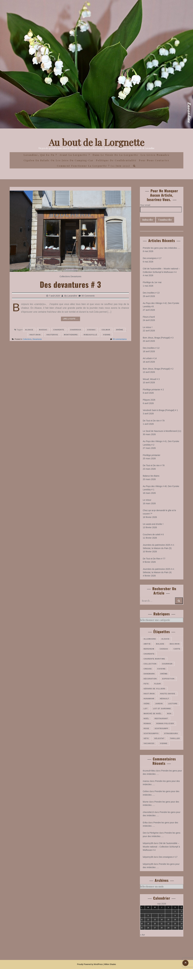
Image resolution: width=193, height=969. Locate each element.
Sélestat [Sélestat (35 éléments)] (159, 738)
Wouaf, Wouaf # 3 (151, 379)
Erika (145, 822)
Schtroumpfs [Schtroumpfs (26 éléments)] (151, 733)
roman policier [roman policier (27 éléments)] (165, 723)
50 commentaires (120, 339)
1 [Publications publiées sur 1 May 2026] (168, 911)
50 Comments (88, 296)
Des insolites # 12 (151, 348)
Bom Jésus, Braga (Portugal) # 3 (158, 337)
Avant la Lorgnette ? (75, 154)
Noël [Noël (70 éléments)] (146, 718)
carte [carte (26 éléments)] (177, 649)
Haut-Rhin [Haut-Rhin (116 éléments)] (149, 694)
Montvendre (71, 335)
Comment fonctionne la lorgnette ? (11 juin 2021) (93, 165)
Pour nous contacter (154, 160)
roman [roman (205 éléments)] (147, 723)
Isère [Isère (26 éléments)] (147, 703)
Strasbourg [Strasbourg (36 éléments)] (171, 733)
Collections (65, 276)
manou (146, 781)
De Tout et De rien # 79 (154, 420)
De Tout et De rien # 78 (154, 465)
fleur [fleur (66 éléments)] (157, 684)
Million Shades (110, 964)
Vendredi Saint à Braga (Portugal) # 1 (160, 410)
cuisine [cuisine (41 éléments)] (161, 669)
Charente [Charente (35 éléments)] (149, 654)
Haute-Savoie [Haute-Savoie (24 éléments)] (167, 694)
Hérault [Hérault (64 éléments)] (164, 698)
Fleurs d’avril (149, 317)
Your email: (145, 205)
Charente (58, 330)
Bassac (43, 330)
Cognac (91, 330)
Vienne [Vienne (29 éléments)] (163, 743)
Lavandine (72, 296)
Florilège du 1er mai (152, 282)
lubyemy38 (148, 843)
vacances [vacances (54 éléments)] (149, 743)
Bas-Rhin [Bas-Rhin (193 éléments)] (175, 644)
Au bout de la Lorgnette (96, 142)
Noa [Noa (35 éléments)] (169, 713)
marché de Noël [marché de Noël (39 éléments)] (153, 713)
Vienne (107, 335)
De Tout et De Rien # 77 (154, 558)
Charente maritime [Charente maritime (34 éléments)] (154, 659)
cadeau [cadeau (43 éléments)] (164, 649)
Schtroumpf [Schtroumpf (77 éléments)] (161, 728)
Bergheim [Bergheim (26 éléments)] (149, 649)
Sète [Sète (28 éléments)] (146, 738)
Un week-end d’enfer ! (153, 524)
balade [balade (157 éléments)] (160, 644)
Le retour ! (147, 327)
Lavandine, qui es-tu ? (40, 154)
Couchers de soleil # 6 (153, 534)
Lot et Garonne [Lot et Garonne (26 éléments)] (162, 708)
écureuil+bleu (149, 770)
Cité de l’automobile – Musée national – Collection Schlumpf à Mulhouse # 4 (161, 846)
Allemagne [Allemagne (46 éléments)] (150, 639)
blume (146, 802)
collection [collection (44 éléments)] (150, 664)
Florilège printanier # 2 (153, 389)
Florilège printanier (151, 455)
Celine (146, 791)
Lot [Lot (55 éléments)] (146, 708)
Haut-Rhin (35, 335)
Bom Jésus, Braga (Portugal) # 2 (158, 369)
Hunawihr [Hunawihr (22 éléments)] (149, 698)
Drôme (119, 330)
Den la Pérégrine (151, 833)
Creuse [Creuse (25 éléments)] (148, 669)
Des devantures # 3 (70, 284)
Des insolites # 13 (151, 293)
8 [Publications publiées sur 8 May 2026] (168, 915)
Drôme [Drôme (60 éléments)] (164, 674)
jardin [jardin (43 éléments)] (159, 703)
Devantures (76, 276)
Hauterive (52, 335)
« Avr (142, 935)
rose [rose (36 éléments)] (146, 728)
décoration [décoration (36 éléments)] (150, 679)
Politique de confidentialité (116, 160)
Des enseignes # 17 (152, 258)
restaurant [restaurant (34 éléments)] (161, 718)
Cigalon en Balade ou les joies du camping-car (58, 160)
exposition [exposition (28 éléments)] (168, 679)
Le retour (147, 500)
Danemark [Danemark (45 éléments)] (149, 674)
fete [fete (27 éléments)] (146, 684)
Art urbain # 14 (150, 358)
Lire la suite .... (70, 319)
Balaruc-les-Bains (151, 476)
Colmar (106, 330)
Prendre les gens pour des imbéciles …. (161, 248)
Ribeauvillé (90, 335)
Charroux (75, 330)
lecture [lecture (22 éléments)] (172, 703)
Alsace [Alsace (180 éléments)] (165, 639)
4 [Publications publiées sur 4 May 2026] (141, 915)
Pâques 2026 (149, 400)
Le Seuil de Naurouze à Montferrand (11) (162, 431)
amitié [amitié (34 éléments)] (147, 644)
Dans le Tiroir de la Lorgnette (115, 154)
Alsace (29, 330)
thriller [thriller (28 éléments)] (175, 738)
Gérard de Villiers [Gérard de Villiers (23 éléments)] (154, 689)
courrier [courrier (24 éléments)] (167, 664)
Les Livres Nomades (155, 154)
